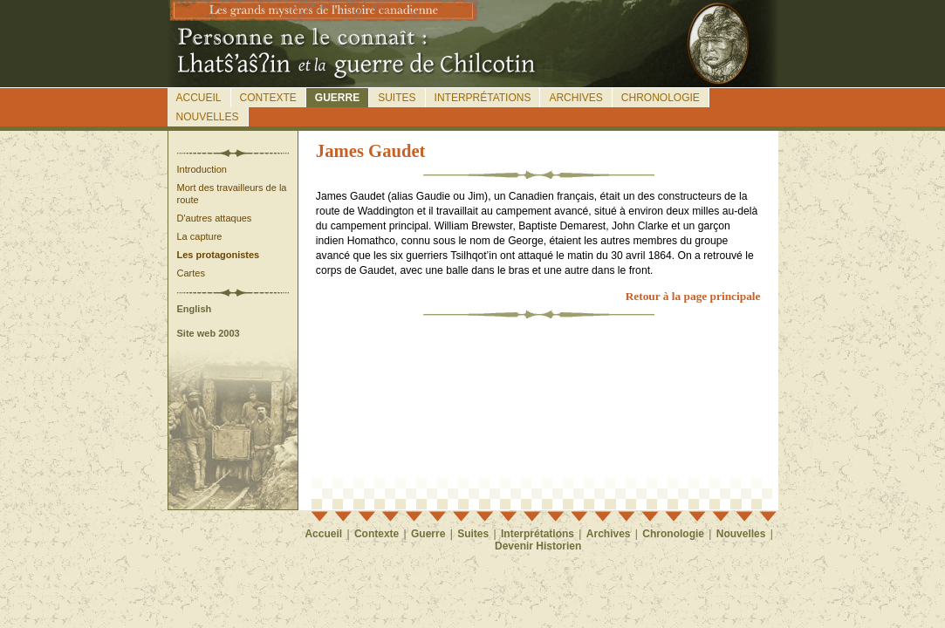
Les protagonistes (218, 254)
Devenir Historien (538, 546)
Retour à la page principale (693, 296)
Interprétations (483, 98)
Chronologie (660, 98)
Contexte (268, 98)
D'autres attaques (214, 218)
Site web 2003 (208, 333)
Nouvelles (207, 117)
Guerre (337, 98)
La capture (200, 236)
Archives (575, 98)
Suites (396, 98)
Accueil (199, 98)
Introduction (202, 169)
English (194, 309)
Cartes (191, 273)
